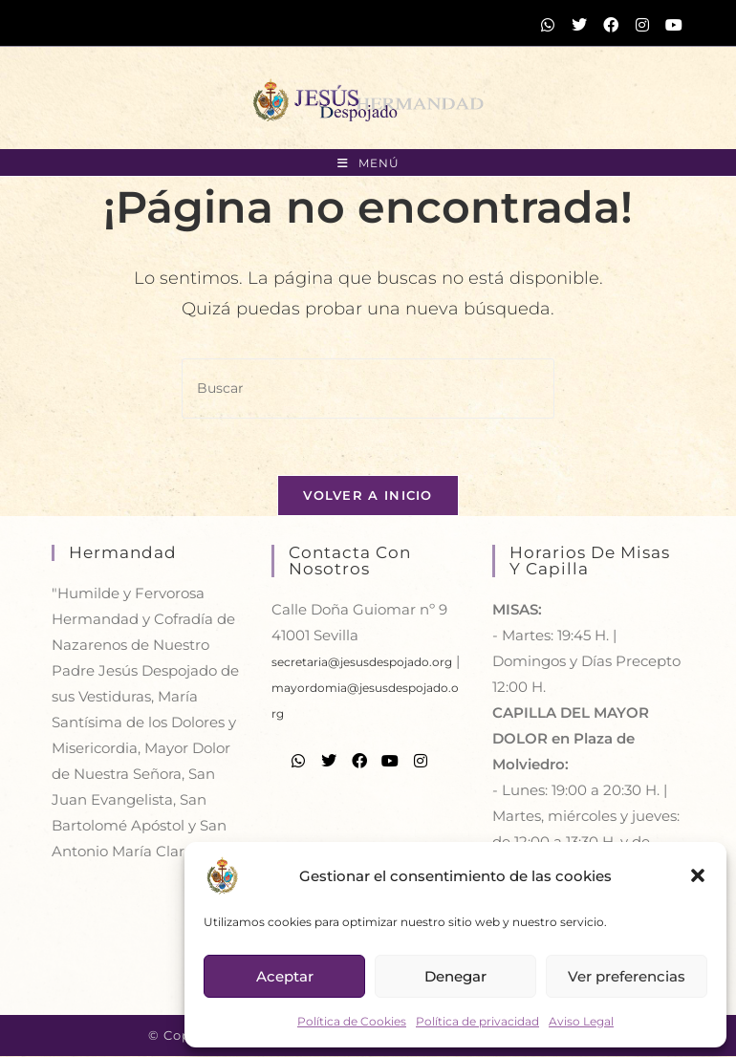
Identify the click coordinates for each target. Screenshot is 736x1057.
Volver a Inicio (368, 496)
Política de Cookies (351, 1021)
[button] (697, 875)
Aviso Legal (581, 1021)
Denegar (455, 976)
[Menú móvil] (368, 163)
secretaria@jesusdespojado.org (361, 663)
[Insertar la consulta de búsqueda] (368, 388)
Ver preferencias (626, 976)
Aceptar (285, 976)
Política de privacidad (477, 1021)
